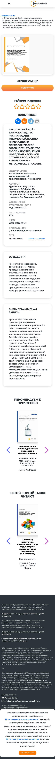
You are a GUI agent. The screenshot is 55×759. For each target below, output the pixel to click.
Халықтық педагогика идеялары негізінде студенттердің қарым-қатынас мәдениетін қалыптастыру (27, 547)
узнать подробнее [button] (36, 238)
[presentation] (8, 450)
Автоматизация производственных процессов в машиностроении (27, 449)
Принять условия (27, 753)
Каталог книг (8, 16)
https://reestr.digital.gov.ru (33, 680)
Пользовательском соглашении (21, 719)
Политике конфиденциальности (22, 739)
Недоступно (27, 88)
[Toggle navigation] (9, 3)
